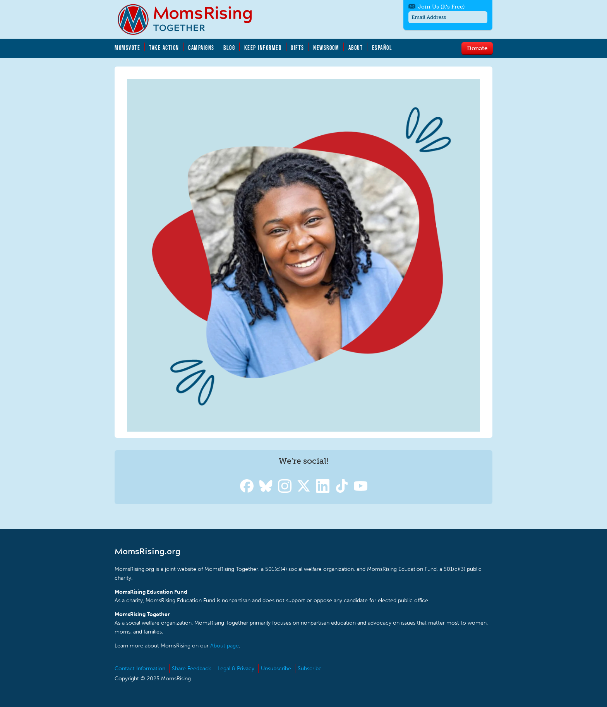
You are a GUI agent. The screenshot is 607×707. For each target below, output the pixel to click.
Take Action (164, 47)
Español (382, 47)
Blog (229, 47)
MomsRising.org (190, 19)
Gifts (297, 47)
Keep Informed (263, 47)
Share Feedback (191, 668)
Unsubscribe (276, 668)
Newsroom (326, 47)
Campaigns (201, 47)
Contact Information (140, 668)
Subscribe (310, 668)
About (355, 47)
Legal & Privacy (236, 668)
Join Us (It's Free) (441, 6)
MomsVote (127, 47)
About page (224, 645)
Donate (477, 47)
